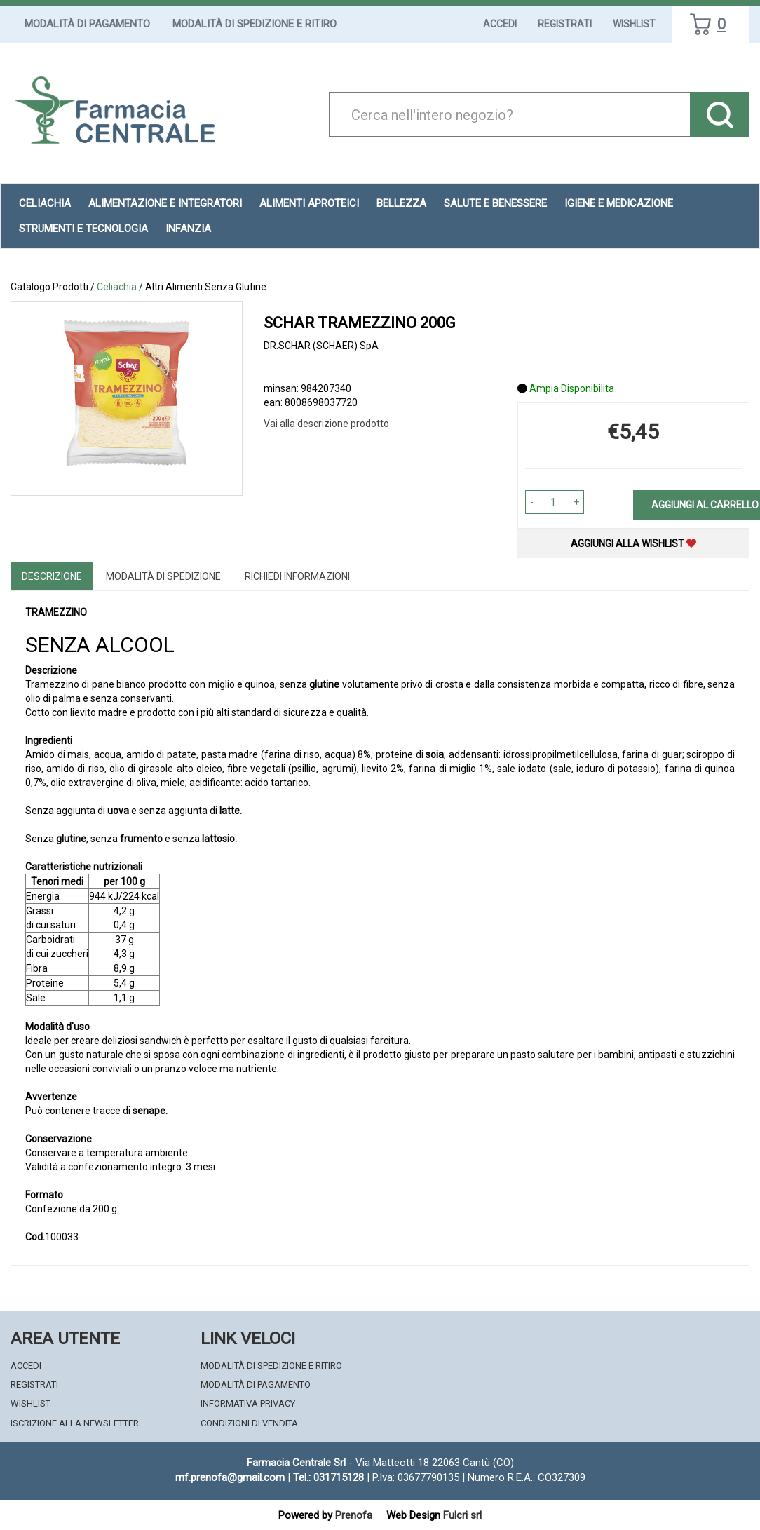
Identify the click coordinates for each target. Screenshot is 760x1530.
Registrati (565, 23)
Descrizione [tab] (52, 576)
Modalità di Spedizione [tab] (163, 576)
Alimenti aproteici (309, 203)
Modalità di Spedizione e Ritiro (254, 24)
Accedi (500, 23)
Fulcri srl (462, 1515)
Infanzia (188, 228)
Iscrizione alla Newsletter (75, 1423)
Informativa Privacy (248, 1403)
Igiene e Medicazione (618, 203)
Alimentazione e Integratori (165, 203)
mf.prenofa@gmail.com (230, 1477)
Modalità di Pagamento (87, 24)
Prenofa (353, 1515)
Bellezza (401, 203)
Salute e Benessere (495, 203)
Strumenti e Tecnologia (83, 228)
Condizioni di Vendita (249, 1423)
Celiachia (45, 203)
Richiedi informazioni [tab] (297, 576)
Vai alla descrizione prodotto (326, 423)
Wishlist (634, 23)
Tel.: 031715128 (328, 1477)
